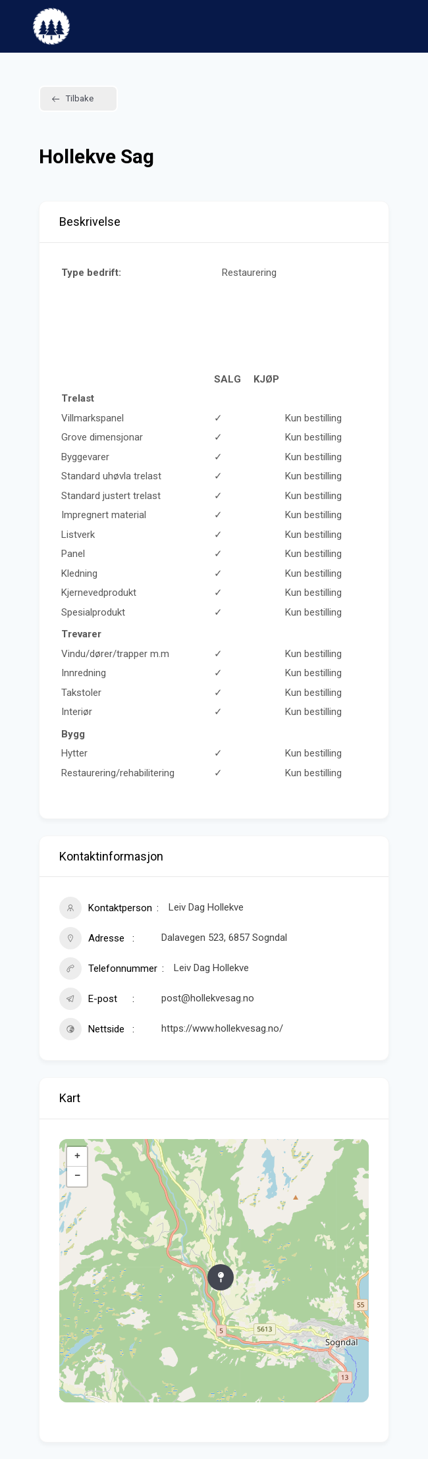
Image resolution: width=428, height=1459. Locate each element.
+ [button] (77, 1156)
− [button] (77, 1176)
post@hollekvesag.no (207, 998)
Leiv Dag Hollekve (211, 968)
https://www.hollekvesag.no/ (222, 1028)
